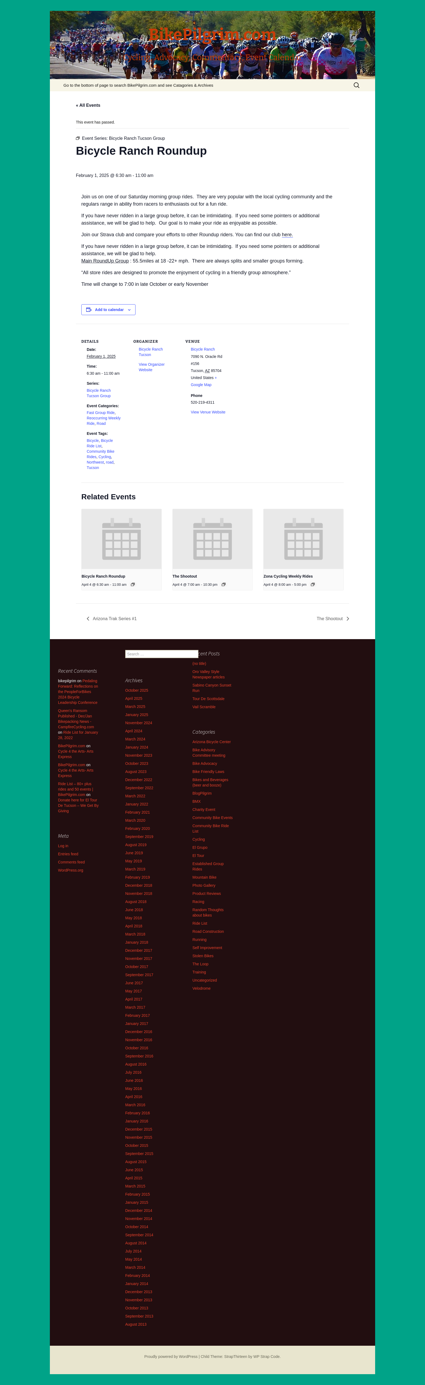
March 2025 (135, 706)
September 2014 (139, 1235)
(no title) (199, 663)
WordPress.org (70, 870)
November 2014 (138, 1218)
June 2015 (134, 1170)
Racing (198, 901)
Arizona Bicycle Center (211, 742)
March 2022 (135, 796)
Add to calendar (109, 310)
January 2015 (136, 1202)
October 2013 (136, 1308)
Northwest (95, 462)
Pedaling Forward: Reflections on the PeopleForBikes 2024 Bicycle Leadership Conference (78, 692)
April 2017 (133, 999)
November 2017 (138, 958)
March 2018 (135, 934)
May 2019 (133, 861)
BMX (196, 801)
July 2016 (133, 1072)
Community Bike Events (212, 818)
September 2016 (139, 1056)
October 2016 (136, 1048)
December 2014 (138, 1210)
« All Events (88, 105)
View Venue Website (208, 412)
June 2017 (134, 983)
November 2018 (138, 893)
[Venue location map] (266, 361)
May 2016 (133, 1088)
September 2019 (139, 836)
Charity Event (203, 809)
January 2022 (136, 804)
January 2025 (136, 715)
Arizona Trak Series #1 (114, 618)
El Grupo (199, 847)
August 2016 (136, 1064)
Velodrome (201, 988)
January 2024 (136, 747)
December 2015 (138, 1129)
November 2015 (138, 1137)
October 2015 (136, 1145)
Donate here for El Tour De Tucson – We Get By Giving (78, 805)
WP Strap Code (266, 1356)
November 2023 (138, 755)
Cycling (105, 457)
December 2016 (138, 1032)
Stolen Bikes (203, 956)
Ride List (199, 923)
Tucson (93, 467)
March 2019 (135, 869)
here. (287, 234)
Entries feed (68, 854)
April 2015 (133, 1178)
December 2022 (138, 780)
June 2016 (134, 1080)
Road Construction (208, 931)
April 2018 (133, 926)
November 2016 (138, 1040)
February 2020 (137, 828)
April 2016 (133, 1097)
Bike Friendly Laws (208, 771)
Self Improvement (207, 948)
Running (199, 939)
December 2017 (138, 950)
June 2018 (134, 910)
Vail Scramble (203, 707)
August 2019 (136, 845)
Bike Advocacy (204, 763)
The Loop (200, 964)
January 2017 (136, 1023)
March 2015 (135, 1186)
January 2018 (136, 942)
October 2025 (136, 690)
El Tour (198, 855)
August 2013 (136, 1324)
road (110, 462)
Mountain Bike (204, 877)
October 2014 (136, 1227)
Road (101, 423)
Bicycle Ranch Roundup (103, 576)
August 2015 (136, 1162)
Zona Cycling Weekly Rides (288, 576)
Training (199, 972)
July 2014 (133, 1251)
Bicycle (93, 440)
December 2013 (138, 1292)
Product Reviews (206, 893)
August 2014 (136, 1243)
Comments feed (71, 862)
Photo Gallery (203, 885)
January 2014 (136, 1284)
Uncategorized (204, 980)
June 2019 (134, 853)
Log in (63, 846)
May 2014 (133, 1259)
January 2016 (136, 1121)
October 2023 (136, 763)
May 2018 (133, 918)
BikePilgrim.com (71, 746)
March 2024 (135, 739)
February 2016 (137, 1113)
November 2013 (138, 1300)
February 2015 (137, 1194)
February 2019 (137, 877)
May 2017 (133, 991)
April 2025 (133, 698)
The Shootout (185, 576)
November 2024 (138, 723)
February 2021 (137, 812)
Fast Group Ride (101, 412)
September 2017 (139, 975)
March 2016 (135, 1105)
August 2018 (136, 901)
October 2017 (136, 967)
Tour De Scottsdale (208, 699)
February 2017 (137, 1015)
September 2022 (139, 788)
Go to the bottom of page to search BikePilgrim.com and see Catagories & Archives (138, 85)
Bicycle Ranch (203, 349)
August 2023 (136, 771)
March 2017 (135, 1007)
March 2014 (135, 1267)
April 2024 (133, 731)
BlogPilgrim (202, 793)
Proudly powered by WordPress (171, 1356)
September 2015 (139, 1153)
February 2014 (137, 1275)
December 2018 (138, 885)
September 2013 (139, 1316)
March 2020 (135, 820)
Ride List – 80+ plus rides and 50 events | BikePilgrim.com (75, 789)
